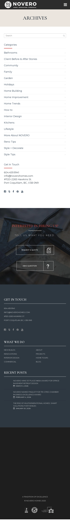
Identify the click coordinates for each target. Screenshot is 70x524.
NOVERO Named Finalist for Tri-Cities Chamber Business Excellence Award (36, 393)
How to (8, 110)
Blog (38, 362)
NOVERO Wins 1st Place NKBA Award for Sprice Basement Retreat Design (36, 382)
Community (11, 65)
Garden (8, 78)
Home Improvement (16, 97)
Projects (40, 354)
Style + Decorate (13, 148)
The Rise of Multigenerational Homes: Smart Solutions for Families (35, 404)
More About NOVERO (17, 135)
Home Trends (12, 103)
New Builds (9, 350)
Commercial (10, 362)
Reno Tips (10, 141)
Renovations (10, 354)
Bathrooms (10, 52)
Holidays (9, 84)
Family (8, 71)
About (39, 350)
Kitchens (9, 122)
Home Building (13, 90)
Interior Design (13, 116)
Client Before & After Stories (20, 59)
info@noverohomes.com (18, 175)
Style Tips (9, 154)
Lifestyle (9, 129)
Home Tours (42, 358)
